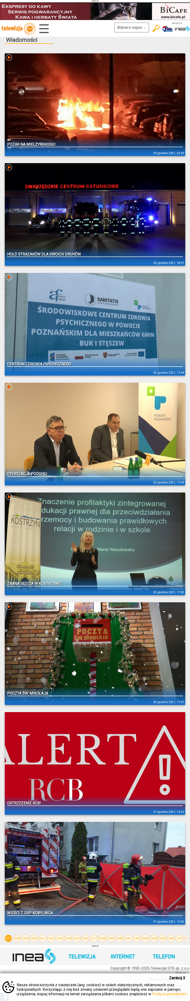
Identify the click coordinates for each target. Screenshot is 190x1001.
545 (162, 938)
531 (42, 938)
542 (137, 938)
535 (77, 938)
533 (60, 938)
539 (111, 938)
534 (68, 938)
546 (171, 938)
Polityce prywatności (169, 994)
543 (145, 938)
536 (85, 938)
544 (154, 938)
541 (128, 938)
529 (25, 938)
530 (34, 938)
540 (119, 938)
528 (17, 938)
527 (8, 938)
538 (102, 938)
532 (51, 938)
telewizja (18, 29)
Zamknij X (177, 978)
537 (94, 938)
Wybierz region (131, 27)
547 (179, 938)
